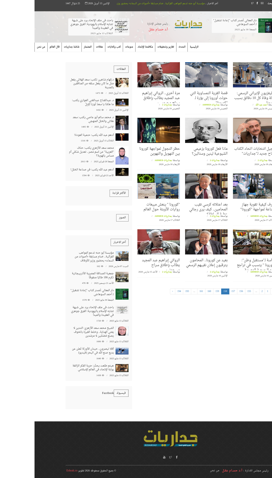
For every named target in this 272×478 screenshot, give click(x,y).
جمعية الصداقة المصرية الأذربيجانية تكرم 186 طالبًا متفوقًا (58, 275)
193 (152, 291)
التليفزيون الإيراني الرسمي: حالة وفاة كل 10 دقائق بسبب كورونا (220, 98)
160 (175, 291)
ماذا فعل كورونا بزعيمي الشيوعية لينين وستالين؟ (175, 151)
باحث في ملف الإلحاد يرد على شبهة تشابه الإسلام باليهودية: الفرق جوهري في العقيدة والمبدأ (57, 24)
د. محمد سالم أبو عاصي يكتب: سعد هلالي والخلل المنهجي (58, 119)
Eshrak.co (37, 470)
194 (144, 291)
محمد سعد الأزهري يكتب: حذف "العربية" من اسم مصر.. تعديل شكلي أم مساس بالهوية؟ (57, 151)
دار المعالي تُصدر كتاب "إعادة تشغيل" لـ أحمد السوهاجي (200, 22)
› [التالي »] (138, 291)
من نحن (180, 470)
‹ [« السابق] (238, 291)
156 (207, 291)
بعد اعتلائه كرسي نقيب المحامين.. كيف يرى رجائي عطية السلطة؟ (174, 209)
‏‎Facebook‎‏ (73, 393)
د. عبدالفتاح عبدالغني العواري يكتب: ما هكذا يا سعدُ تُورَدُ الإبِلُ (58, 102)
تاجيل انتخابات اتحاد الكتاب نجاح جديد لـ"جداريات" (220, 151)
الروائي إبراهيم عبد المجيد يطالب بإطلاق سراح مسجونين (126, 265)
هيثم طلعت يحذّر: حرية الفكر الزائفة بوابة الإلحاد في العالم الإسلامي (58, 367)
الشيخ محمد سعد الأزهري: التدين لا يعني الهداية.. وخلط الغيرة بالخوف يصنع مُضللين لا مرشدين (59, 332)
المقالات (86, 69)
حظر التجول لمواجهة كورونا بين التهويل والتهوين (125, 151)
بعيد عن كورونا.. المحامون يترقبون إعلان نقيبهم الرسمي (172, 263)
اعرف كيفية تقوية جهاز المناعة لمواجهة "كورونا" (223, 207)
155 (214, 291)
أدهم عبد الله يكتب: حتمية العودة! (59, 135)
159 (183, 291)
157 (199, 291)
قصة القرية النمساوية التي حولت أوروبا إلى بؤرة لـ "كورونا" (174, 98)
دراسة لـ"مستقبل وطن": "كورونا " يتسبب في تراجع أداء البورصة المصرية (221, 265)
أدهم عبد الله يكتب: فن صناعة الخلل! (57, 169)
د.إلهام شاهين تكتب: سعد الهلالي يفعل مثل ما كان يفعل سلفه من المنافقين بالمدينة (57, 83)
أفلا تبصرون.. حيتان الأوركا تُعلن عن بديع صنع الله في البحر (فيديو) (58, 350)
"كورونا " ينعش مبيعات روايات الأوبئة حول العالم (127, 207)
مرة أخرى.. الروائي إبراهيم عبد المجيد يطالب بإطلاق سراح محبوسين (126, 98)
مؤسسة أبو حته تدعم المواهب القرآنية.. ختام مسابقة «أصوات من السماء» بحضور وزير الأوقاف (114, 3)
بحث (237, 4)
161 (167, 291)
